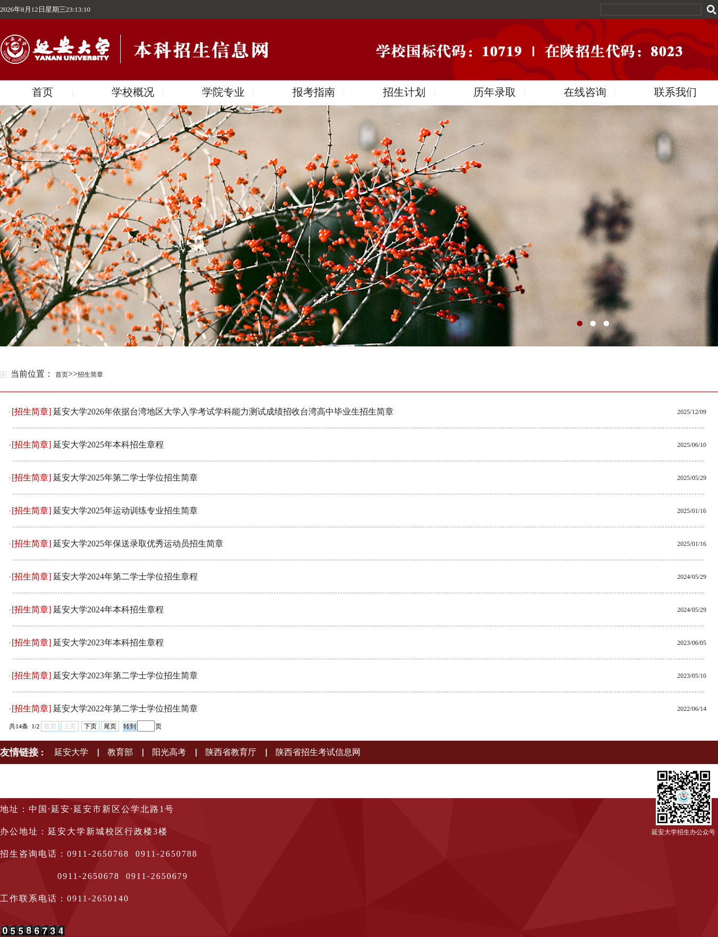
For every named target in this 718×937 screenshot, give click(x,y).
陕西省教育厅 (230, 752)
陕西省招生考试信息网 (318, 752)
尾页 (110, 726)
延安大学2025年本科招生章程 (108, 444)
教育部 (120, 752)
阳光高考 (169, 752)
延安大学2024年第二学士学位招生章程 (125, 576)
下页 (90, 726)
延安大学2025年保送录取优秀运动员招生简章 (138, 543)
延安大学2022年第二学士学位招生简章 (125, 708)
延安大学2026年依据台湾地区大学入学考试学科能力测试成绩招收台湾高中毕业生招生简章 (223, 411)
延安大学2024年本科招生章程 (108, 609)
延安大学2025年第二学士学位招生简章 (125, 477)
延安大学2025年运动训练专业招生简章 (125, 510)
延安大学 (71, 752)
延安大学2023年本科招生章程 (108, 642)
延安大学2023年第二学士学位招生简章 (125, 675)
